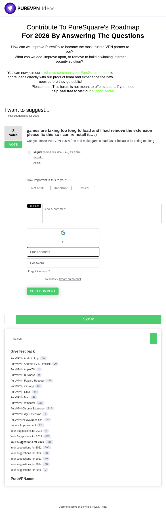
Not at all (39, 188)
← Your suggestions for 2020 (21, 115)
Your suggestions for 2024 (26, 464)
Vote (13, 144)
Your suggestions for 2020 (28, 442)
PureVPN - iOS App (23, 386)
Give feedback (23, 351)
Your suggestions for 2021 (26, 447)
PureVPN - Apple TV (23, 369)
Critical (87, 188)
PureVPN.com (22, 479)
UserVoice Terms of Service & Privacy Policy (83, 506)
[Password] (63, 263)
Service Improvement (24, 425)
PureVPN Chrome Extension (28, 408)
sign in (88, 319)
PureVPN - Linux (21, 391)
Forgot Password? (39, 271)
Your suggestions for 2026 (26, 469)
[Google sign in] (63, 232)
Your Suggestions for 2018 (27, 430)
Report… (38, 157)
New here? (63, 279)
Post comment (42, 291)
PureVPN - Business (23, 375)
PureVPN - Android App (25, 358)
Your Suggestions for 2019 (27, 436)
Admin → (39, 162)
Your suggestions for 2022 (26, 453)
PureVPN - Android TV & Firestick (31, 363)
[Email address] (63, 252)
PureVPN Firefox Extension (27, 419)
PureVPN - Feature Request (28, 380)
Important (62, 188)
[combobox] (80, 338)
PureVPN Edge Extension (26, 414)
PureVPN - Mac (20, 397)
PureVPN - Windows (23, 403)
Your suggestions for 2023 (26, 458)
